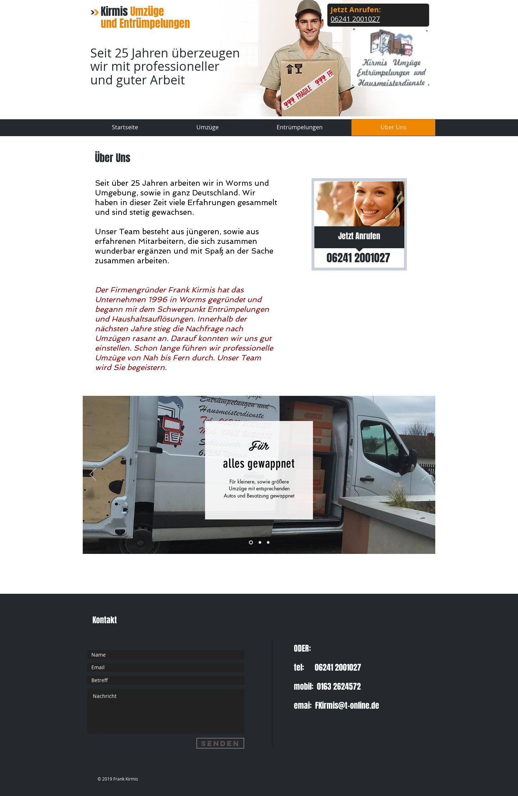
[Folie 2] (260, 542)
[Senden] (220, 743)
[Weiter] (425, 475)
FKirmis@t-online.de (347, 705)
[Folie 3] (251, 542)
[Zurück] (93, 475)
